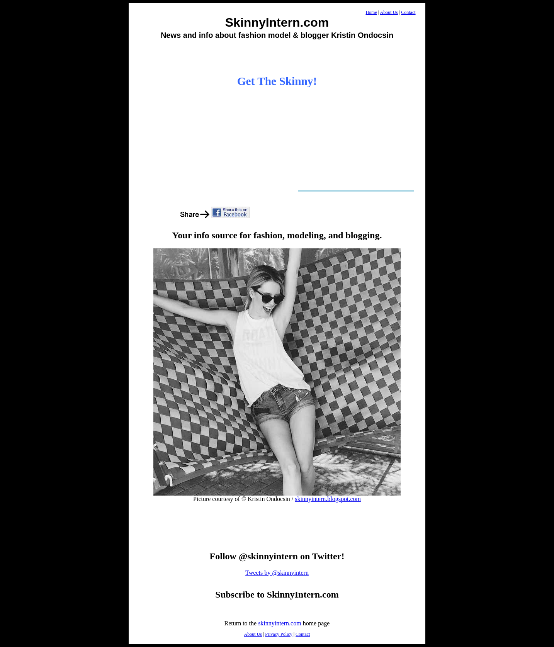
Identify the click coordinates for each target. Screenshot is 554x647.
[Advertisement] (277, 57)
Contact (408, 12)
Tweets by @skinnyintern (277, 572)
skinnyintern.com (279, 623)
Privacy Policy (278, 634)
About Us (389, 12)
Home (371, 12)
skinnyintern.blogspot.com (328, 499)
